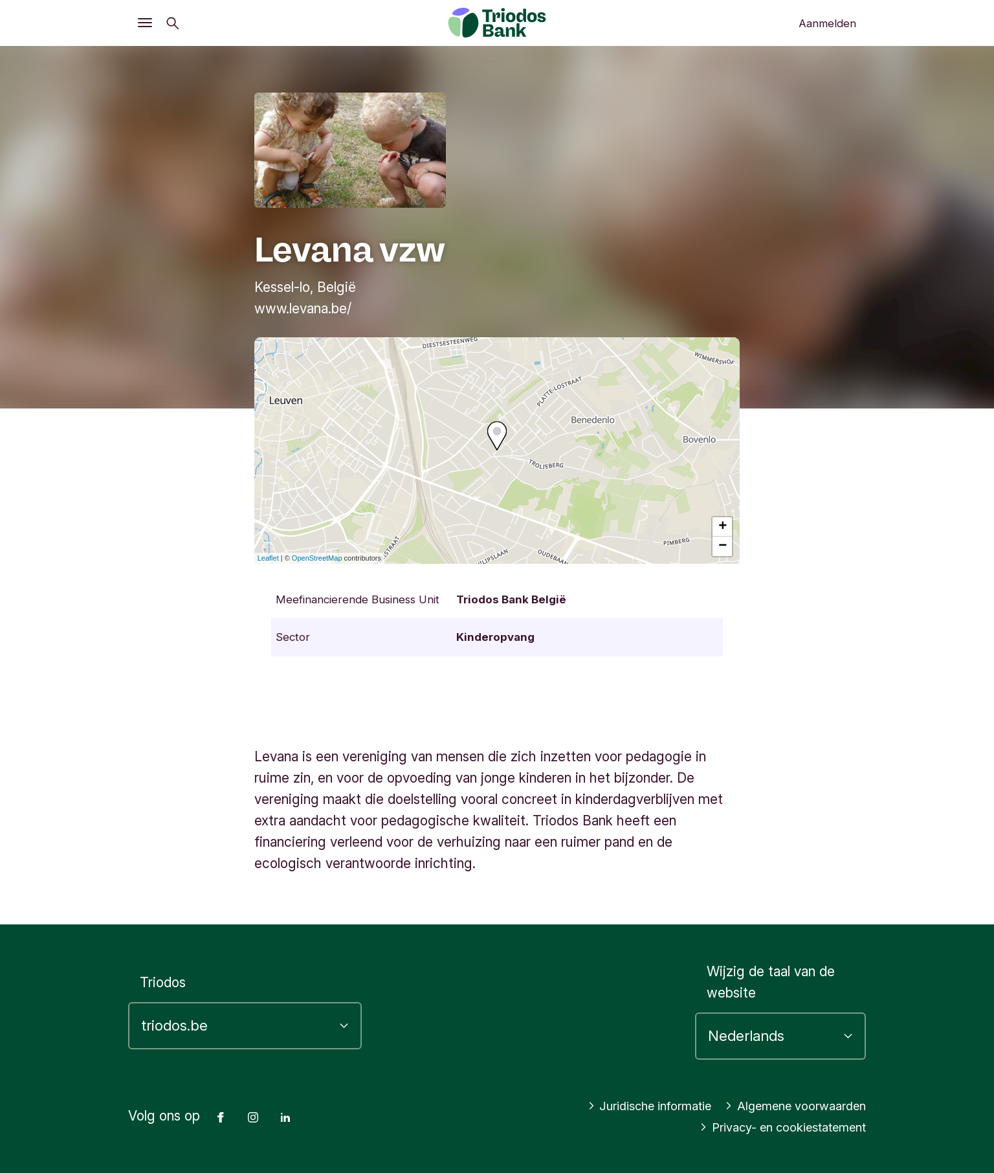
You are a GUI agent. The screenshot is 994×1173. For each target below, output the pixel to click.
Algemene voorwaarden (787, 1106)
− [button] (722, 546)
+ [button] (722, 527)
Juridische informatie (623, 1106)
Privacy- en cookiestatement (770, 1127)
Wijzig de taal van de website (771, 982)
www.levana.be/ (302, 308)
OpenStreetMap (317, 558)
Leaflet (268, 558)
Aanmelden (827, 23)
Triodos (163, 982)
